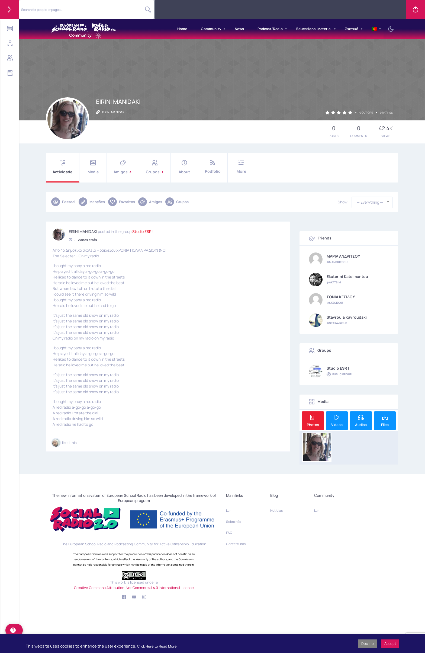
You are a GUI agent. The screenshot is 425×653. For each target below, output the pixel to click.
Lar (228, 510)
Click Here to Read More (157, 646)
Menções (92, 201)
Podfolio (213, 167)
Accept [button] (390, 643)
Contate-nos (236, 544)
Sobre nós (233, 521)
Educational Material (313, 28)
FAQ (229, 532)
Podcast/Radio (270, 28)
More (241, 167)
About (184, 167)
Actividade (62, 167)
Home (182, 28)
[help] (14, 630)
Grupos (155, 167)
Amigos (123, 167)
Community (211, 28)
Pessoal (63, 201)
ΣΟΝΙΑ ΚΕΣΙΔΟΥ (341, 297)
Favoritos (121, 201)
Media (93, 167)
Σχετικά (351, 28)
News (239, 28)
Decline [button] (367, 643)
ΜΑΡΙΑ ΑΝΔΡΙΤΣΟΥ (343, 256)
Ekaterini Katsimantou (347, 276)
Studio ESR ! (143, 230)
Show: (343, 202)
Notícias (276, 510)
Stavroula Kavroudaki (347, 317)
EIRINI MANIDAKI (83, 230)
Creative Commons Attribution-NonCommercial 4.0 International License (134, 587)
